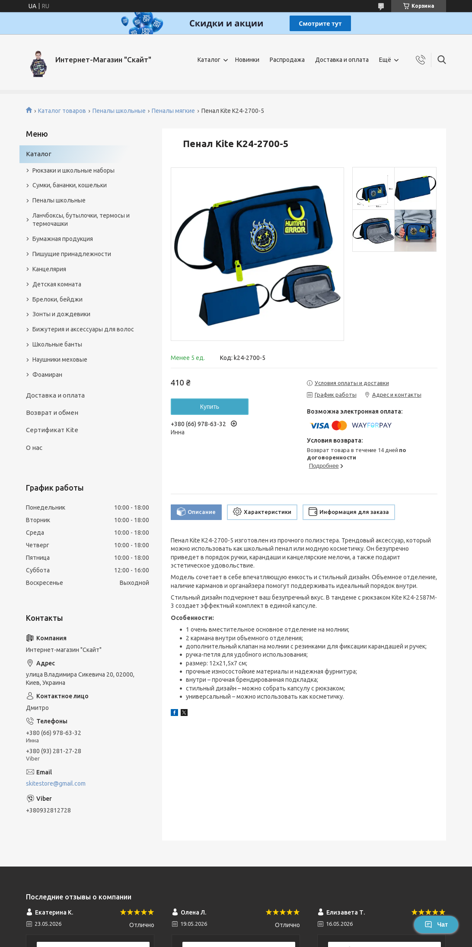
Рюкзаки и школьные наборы (73, 170)
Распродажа (287, 59)
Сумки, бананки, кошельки (69, 185)
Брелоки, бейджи (57, 299)
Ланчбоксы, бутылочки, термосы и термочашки (81, 219)
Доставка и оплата (342, 59)
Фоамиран (47, 374)
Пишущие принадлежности (71, 253)
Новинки (247, 59)
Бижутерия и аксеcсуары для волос (83, 329)
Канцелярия (49, 269)
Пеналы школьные (119, 110)
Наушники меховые (59, 359)
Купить (209, 406)
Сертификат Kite (52, 429)
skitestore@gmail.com (56, 783)
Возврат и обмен (52, 412)
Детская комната (56, 284)
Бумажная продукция (62, 238)
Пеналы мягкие (173, 110)
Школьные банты (57, 344)
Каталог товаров (62, 110)
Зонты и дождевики (61, 314)
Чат (436, 924)
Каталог (209, 59)
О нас (34, 447)
